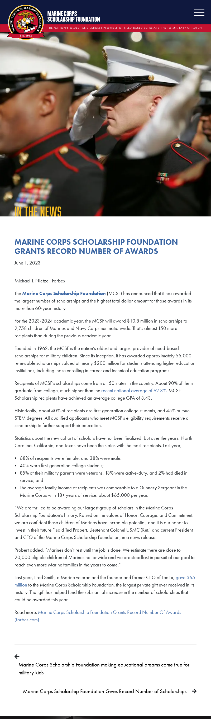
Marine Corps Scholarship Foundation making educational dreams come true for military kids (103, 668)
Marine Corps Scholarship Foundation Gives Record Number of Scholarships (104, 691)
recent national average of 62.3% (133, 390)
